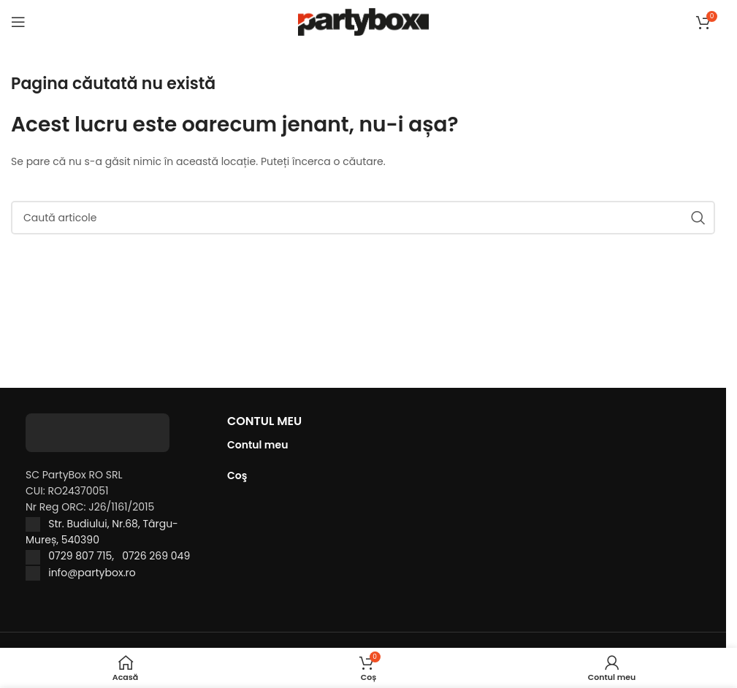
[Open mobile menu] (18, 22)
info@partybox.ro (92, 572)
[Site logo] (363, 21)
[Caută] (363, 217)
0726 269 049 (156, 556)
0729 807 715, (85, 556)
